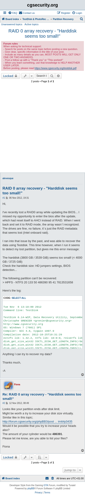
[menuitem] (12, 13)
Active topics (32, 24)
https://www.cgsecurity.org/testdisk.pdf (56, 68)
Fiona (17, 384)
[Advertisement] (42, 129)
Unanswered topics (11, 24)
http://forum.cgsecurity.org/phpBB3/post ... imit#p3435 (37, 421)
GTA (46, 485)
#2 (3, 403)
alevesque (7, 178)
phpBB (30, 488)
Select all (19, 298)
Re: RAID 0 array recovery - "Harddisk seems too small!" (41, 396)
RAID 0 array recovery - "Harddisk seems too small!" (42, 33)
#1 (3, 198)
